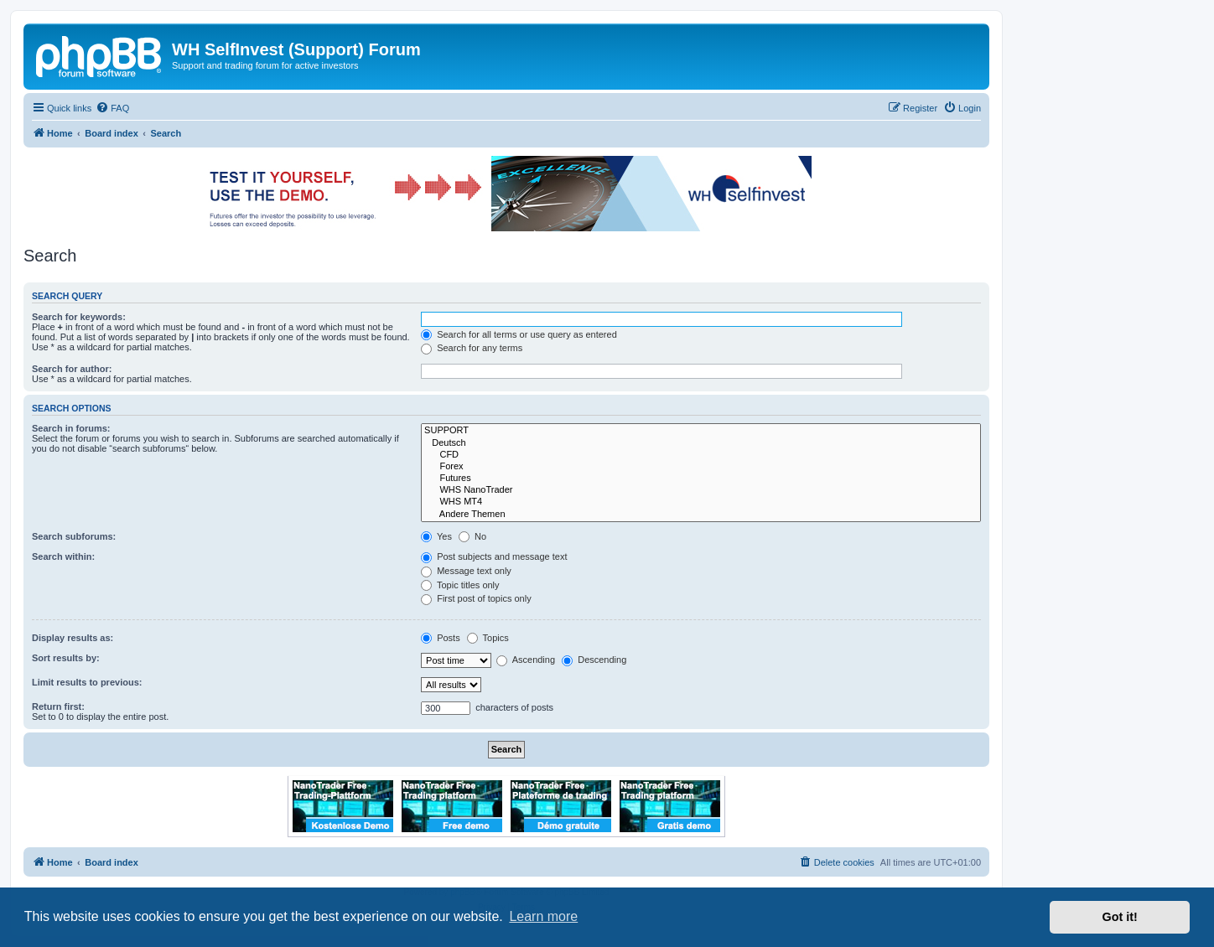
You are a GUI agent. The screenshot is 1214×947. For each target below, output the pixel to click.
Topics (488, 638)
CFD (701, 455)
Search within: (63, 556)
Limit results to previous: (87, 682)
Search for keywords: (79, 317)
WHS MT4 (701, 502)
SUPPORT (701, 431)
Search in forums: (71, 428)
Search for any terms (471, 348)
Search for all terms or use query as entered (519, 334)
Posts (440, 638)
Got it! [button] (1120, 917)
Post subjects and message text (494, 556)
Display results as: (72, 638)
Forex (701, 467)
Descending (594, 660)
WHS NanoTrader (701, 490)
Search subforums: (74, 536)
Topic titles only (460, 585)
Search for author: (72, 369)
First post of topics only (476, 598)
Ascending (525, 660)
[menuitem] (112, 108)
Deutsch (701, 443)
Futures (701, 478)
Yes (436, 536)
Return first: (58, 706)
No (472, 536)
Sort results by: (66, 658)
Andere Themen (701, 514)
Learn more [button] (543, 916)
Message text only (466, 571)
